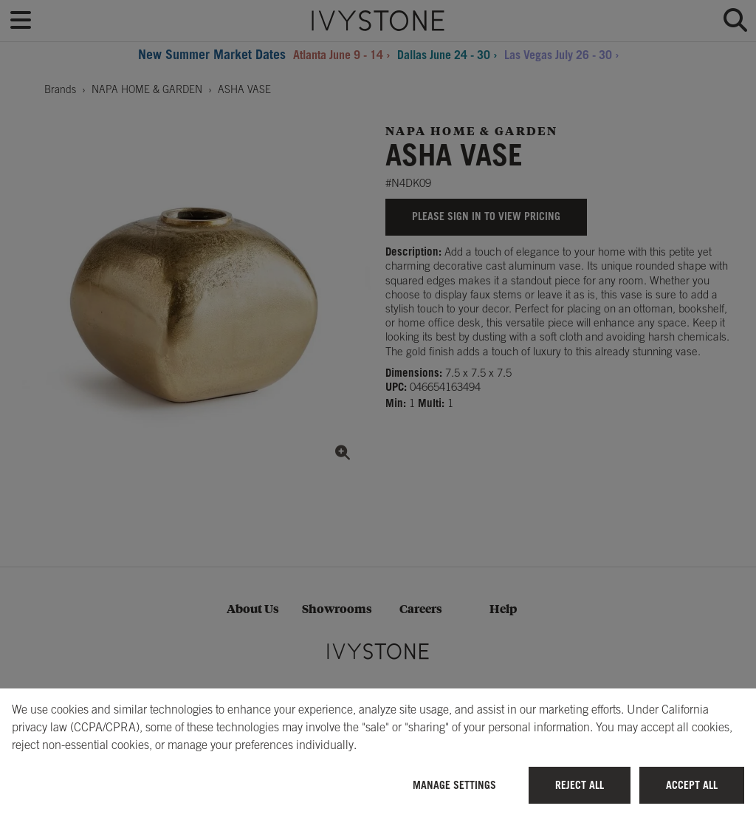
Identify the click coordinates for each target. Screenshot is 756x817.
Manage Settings (454, 785)
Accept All (692, 785)
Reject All (579, 785)
